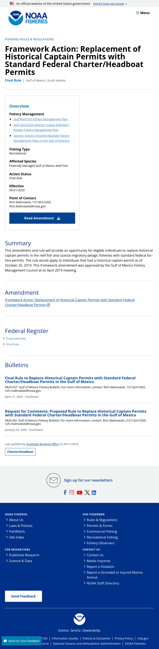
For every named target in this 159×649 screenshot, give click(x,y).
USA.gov (142, 638)
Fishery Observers (100, 543)
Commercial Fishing (102, 531)
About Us (16, 520)
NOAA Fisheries (16, 514)
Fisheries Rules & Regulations (29, 39)
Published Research (24, 555)
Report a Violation (100, 566)
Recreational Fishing (102, 537)
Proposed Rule (16, 338)
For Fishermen (94, 514)
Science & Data (20, 561)
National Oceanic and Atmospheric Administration (86, 643)
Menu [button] (143, 13)
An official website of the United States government (67, 3)
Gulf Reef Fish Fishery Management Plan (40, 119)
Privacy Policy (124, 638)
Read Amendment (42, 218)
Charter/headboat (20, 452)
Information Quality (65, 638)
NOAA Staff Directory (103, 583)
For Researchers (17, 549)
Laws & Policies (21, 525)
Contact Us (91, 549)
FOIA (44, 638)
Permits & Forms (99, 525)
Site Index (16, 537)
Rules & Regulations (102, 520)
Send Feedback (23, 596)
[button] (21, 640)
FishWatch (17, 531)
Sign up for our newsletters (88, 480)
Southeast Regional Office (42, 444)
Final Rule (12, 344)
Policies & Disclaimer (97, 638)
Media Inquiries (99, 561)
